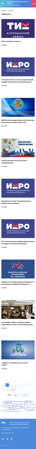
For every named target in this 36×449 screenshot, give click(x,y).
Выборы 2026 (11, 407)
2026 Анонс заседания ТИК (16, 408)
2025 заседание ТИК (7, 402)
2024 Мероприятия (18, 404)
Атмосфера (8, 405)
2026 (33, 407)
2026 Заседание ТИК (15, 411)
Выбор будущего (29, 402)
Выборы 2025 (28, 401)
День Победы (32, 404)
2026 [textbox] (24, 395)
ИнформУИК (5, 410)
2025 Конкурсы (24, 406)
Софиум (31, 410)
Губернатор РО (27, 407)
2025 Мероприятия (17, 405)
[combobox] (16, 395)
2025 (3, 405)
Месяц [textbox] (16, 395)
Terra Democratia (8, 401)
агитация (21, 407)
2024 (15, 407)
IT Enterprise (14, 445)
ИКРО (30, 407)
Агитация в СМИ (8, 403)
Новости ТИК (32, 409)
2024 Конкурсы (18, 401)
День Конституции (11, 409)
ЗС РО (5, 407)
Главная (3, 10)
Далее (13, 389)
